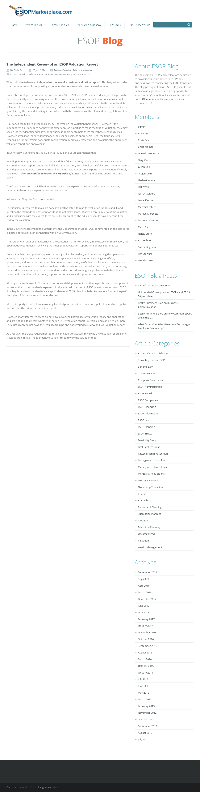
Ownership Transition (150, 487)
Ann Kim (143, 133)
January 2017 (145, 625)
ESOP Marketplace (25, 787)
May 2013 (143, 692)
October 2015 (146, 666)
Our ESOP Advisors (139, 24)
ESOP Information (148, 413)
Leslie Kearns (145, 200)
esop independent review (52, 74)
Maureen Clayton (148, 220)
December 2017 (147, 599)
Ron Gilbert (144, 240)
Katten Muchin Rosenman (153, 453)
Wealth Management (150, 547)
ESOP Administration (150, 386)
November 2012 (147, 712)
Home (13, 24)
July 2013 (143, 679)
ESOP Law (143, 420)
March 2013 (145, 699)
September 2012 (147, 726)
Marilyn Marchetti (148, 213)
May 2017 (143, 612)
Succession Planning (149, 514)
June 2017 (143, 605)
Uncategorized (146, 534)
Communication (147, 373)
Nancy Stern (145, 233)
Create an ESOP (61, 24)
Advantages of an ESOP (151, 360)
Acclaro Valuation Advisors (68, 70)
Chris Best (19, 70)
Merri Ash (143, 227)
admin (141, 126)
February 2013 (146, 706)
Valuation (88, 70)
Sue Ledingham (147, 247)
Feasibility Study (147, 440)
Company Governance (151, 380)
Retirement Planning (150, 507)
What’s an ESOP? (34, 24)
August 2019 (145, 579)
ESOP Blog (172, 87)
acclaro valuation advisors (24, 74)
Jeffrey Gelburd (146, 193)
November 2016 (147, 632)
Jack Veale (143, 187)
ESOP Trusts (145, 433)
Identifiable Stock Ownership (154, 285)
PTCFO (142, 493)
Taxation (143, 520)
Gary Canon (145, 160)
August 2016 (145, 652)
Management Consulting (152, 460)
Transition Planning (149, 527)
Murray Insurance (148, 480)
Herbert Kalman (147, 180)
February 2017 (146, 619)
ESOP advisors (147, 99)
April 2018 (144, 585)
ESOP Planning (146, 427)
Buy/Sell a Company (89, 24)
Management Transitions (152, 467)
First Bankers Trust (149, 447)
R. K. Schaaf (144, 500)
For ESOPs (114, 24)
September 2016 (147, 646)
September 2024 (147, 572)
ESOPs (174, 79)
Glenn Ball (144, 167)
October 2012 (146, 719)
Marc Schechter (147, 207)
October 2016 (146, 639)
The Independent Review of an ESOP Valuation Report (52, 64)
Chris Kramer (145, 146)
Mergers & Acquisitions (151, 473)
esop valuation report (78, 74)
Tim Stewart (145, 253)
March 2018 (145, 592)
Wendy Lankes (146, 260)
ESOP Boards (145, 393)
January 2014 (145, 672)
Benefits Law (145, 366)
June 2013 (143, 686)
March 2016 (145, 659)
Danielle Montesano (149, 153)
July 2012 (143, 739)
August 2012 (145, 732)
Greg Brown (145, 173)
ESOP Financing (147, 407)
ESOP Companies (148, 400)
